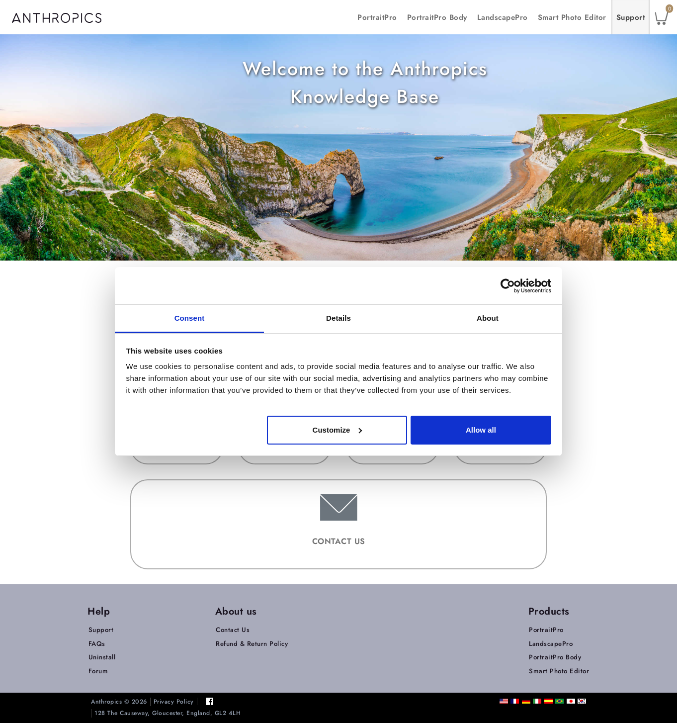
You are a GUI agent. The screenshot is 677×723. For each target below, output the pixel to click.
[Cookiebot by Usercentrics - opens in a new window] (507, 285)
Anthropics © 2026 (119, 702)
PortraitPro (377, 17)
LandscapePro (502, 17)
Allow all (481, 430)
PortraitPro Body (437, 17)
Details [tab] (338, 318)
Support (630, 17)
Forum (98, 671)
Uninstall (102, 657)
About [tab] (488, 318)
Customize (337, 430)
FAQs (96, 643)
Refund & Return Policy (252, 643)
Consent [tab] (189, 318)
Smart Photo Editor (572, 17)
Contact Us (233, 629)
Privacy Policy (174, 702)
